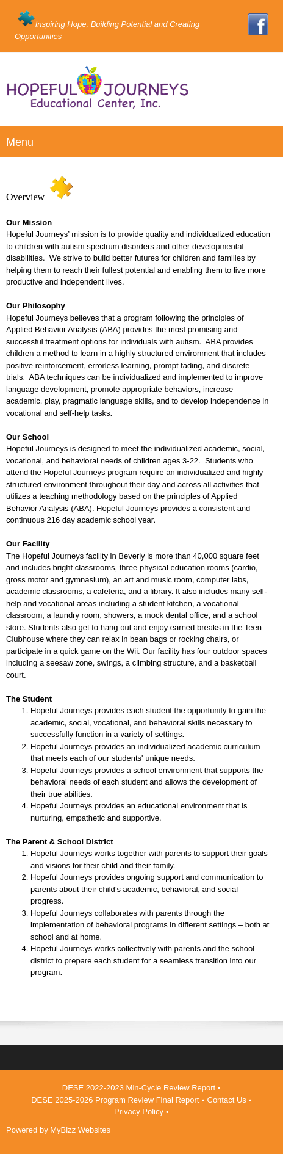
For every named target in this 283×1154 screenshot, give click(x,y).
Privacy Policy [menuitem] (138, 1111)
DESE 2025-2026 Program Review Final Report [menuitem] (115, 1100)
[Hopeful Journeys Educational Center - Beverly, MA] (141, 92)
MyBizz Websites (80, 1129)
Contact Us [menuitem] (226, 1100)
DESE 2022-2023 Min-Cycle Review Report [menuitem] (138, 1087)
